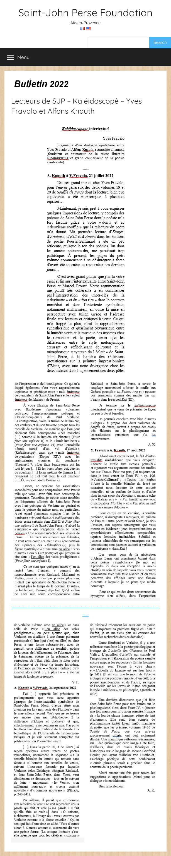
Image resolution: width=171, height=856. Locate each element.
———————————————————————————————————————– (85, 723)
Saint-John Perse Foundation (85, 12)
